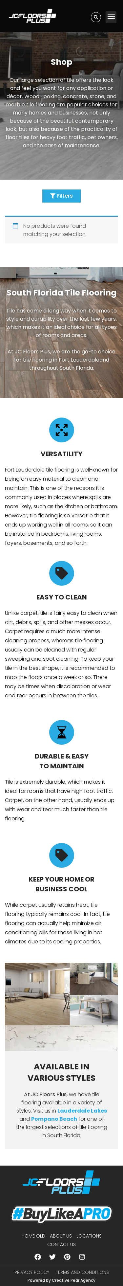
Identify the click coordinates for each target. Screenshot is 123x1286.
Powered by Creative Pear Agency (61, 1280)
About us (61, 1236)
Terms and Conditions (82, 1272)
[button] (111, 17)
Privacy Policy (31, 1272)
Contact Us (61, 1244)
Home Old (33, 1236)
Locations (89, 1236)
